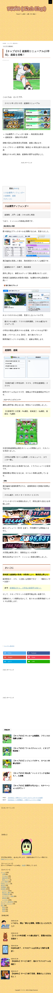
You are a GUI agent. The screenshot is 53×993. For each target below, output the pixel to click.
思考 (3, 911)
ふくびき (5, 900)
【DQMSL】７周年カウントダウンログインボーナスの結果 (25, 797)
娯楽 (3, 907)
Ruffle (24, 865)
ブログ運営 (4, 881)
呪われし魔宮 (6, 892)
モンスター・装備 (7, 896)
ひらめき (5, 876)
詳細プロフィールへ (7, 859)
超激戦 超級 (10, 196)
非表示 (16, 188)
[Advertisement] (26, 28)
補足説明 (5, 878)
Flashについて (5, 883)
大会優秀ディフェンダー (14, 193)
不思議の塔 (5, 894)
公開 (3, 874)
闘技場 (4, 898)
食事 (3, 909)
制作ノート (5, 880)
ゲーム (3, 872)
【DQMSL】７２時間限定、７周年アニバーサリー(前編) (24, 800)
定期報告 (4, 887)
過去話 (3, 885)
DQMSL (3, 889)
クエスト (5, 891)
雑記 (2, 905)
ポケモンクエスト (6, 903)
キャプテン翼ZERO (9, 646)
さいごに (8, 199)
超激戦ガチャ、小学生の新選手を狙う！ (26, 588)
